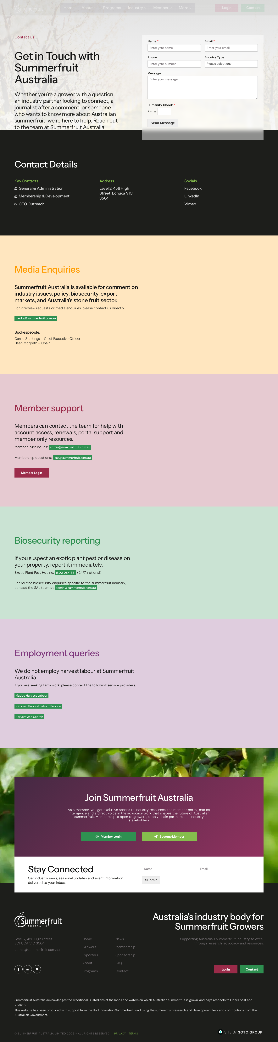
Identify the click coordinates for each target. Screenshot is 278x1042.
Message (154, 73)
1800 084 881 (65, 574)
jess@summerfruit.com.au (72, 458)
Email (210, 41)
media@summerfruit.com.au (35, 318)
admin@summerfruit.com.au (70, 447)
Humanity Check (161, 105)
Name (153, 41)
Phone (152, 57)
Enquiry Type (215, 57)
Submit (151, 882)
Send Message (163, 123)
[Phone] (174, 64)
